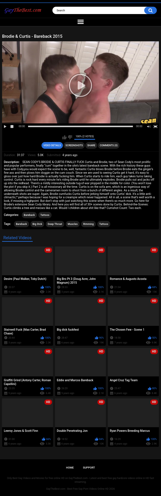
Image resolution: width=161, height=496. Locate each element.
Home (70, 467)
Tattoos (44, 215)
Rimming (88, 224)
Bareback (29, 215)
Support (89, 467)
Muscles (73, 224)
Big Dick (37, 224)
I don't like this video (70, 137)
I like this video (64, 137)
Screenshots (74, 145)
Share (91, 145)
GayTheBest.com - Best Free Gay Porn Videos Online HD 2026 (80, 488)
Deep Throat (55, 224)
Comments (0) (109, 145)
